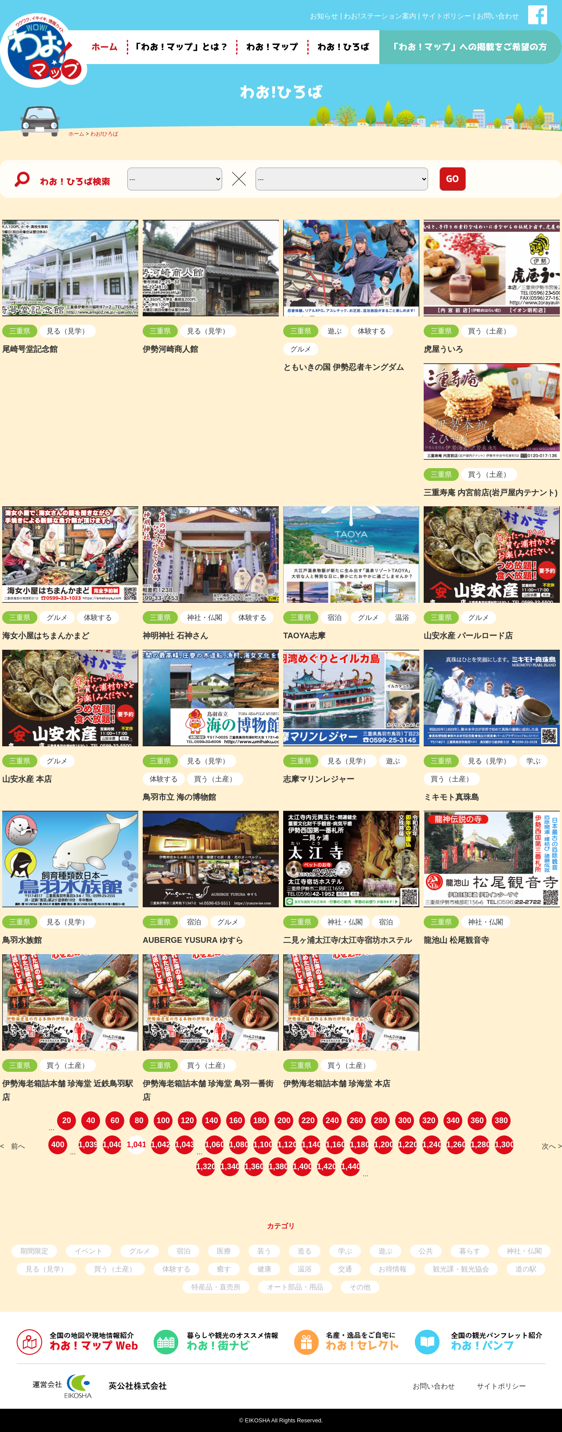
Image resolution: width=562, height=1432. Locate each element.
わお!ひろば (104, 134)
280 (380, 1120)
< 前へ (12, 1146)
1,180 (359, 1144)
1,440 (350, 1166)
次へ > (552, 1146)
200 (284, 1120)
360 (477, 1120)
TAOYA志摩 (304, 635)
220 (308, 1120)
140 (211, 1120)
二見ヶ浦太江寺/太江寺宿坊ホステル (347, 940)
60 (115, 1120)
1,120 (286, 1144)
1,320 (205, 1166)
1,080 (238, 1144)
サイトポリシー (446, 16)
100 (163, 1120)
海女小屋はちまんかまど (45, 635)
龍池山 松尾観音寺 (456, 940)
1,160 (335, 1144)
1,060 (214, 1144)
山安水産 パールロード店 (468, 635)
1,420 (326, 1166)
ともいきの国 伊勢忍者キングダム (343, 367)
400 (58, 1144)
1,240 (431, 1144)
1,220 (407, 1144)
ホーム (76, 134)
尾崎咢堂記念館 (30, 349)
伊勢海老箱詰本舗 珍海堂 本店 (336, 1083)
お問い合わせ (498, 16)
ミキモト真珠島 (451, 797)
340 (453, 1120)
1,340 (229, 1166)
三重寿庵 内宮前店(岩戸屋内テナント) (491, 492)
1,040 (112, 1144)
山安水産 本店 (27, 779)
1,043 (184, 1144)
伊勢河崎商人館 (170, 349)
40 (90, 1120)
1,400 (302, 1166)
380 (501, 1120)
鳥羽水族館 (22, 940)
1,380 (278, 1166)
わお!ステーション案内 (380, 16)
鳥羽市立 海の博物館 (179, 797)
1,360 (254, 1166)
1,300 (504, 1144)
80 (139, 1120)
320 (429, 1120)
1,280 (480, 1144)
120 (187, 1120)
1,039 (88, 1144)
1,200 (383, 1144)
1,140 (311, 1144)
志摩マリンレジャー (318, 779)
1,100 (262, 1144)
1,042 (160, 1144)
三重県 (19, 331)
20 (66, 1120)
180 (260, 1120)
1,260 (456, 1144)
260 (356, 1120)
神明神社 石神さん (175, 635)
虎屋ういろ (443, 349)
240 (332, 1120)
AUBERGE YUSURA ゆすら (193, 940)
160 (235, 1120)
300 (404, 1120)
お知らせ (324, 16)
